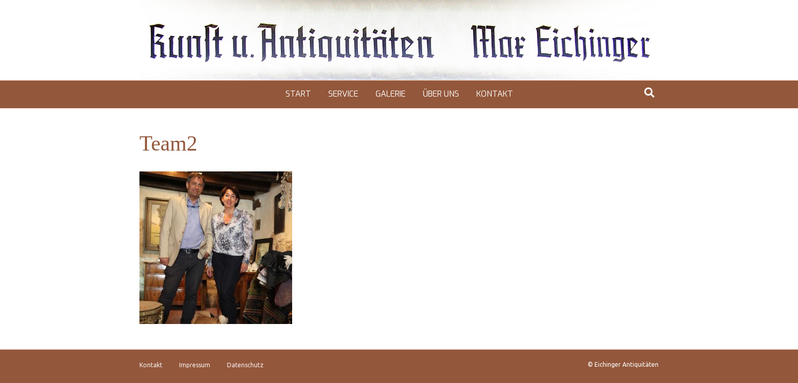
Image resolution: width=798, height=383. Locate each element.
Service (343, 94)
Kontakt (494, 94)
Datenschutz (245, 365)
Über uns (441, 94)
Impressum (194, 365)
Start (298, 94)
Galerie (391, 94)
